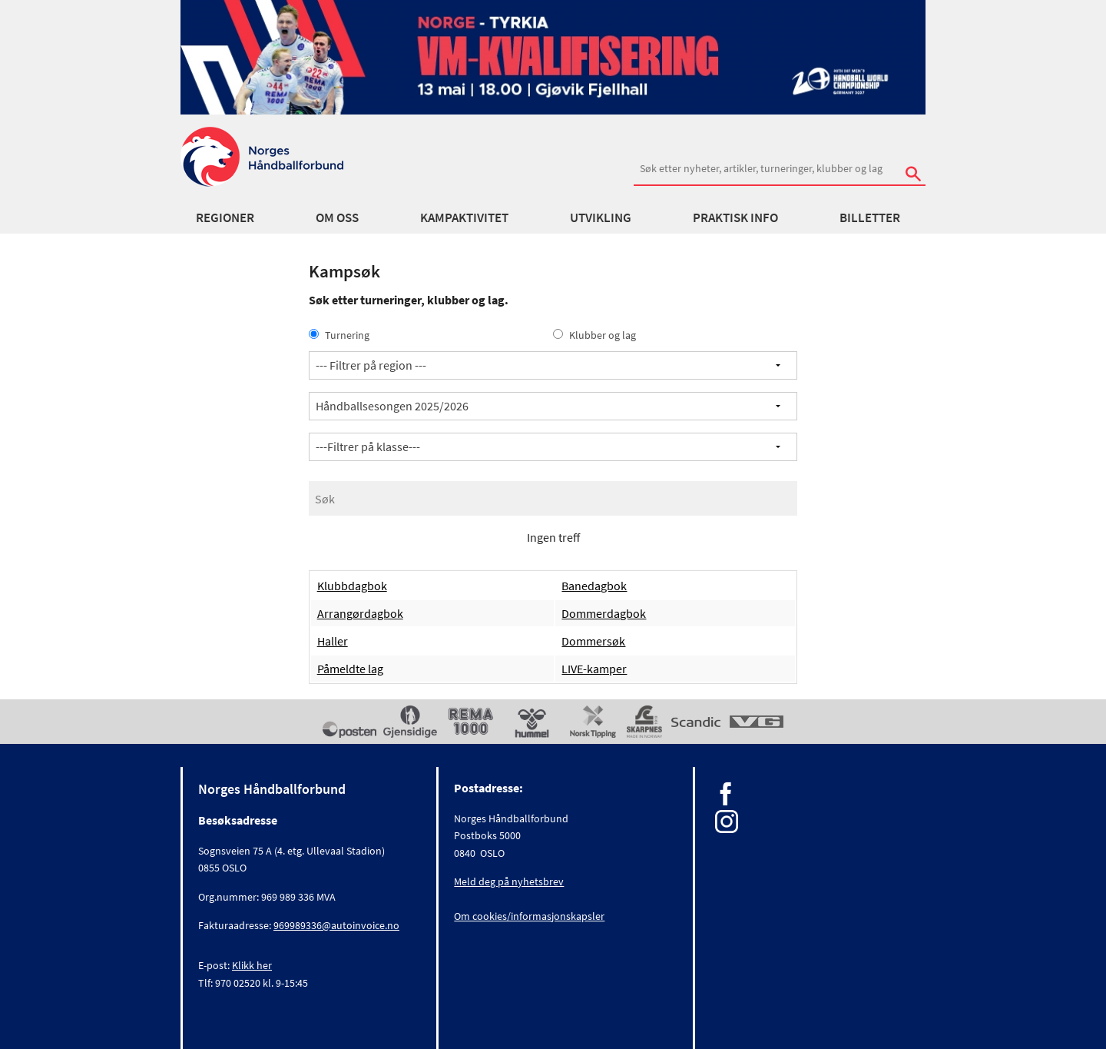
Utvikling (600, 217)
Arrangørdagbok (360, 613)
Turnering (339, 335)
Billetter (869, 217)
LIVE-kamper (594, 668)
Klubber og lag (594, 335)
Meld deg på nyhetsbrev (509, 881)
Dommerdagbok (603, 613)
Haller (332, 641)
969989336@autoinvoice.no (336, 925)
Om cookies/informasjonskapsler (529, 916)
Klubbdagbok (352, 585)
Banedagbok (594, 585)
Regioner (225, 217)
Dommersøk (593, 641)
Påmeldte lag (350, 668)
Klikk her (252, 965)
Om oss (337, 217)
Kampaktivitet (464, 217)
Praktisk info (735, 217)
